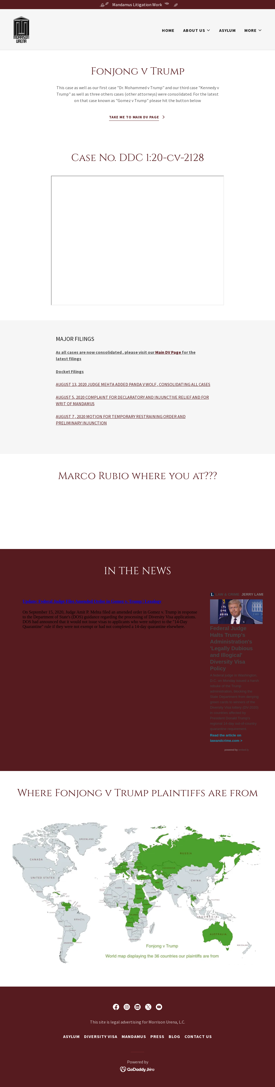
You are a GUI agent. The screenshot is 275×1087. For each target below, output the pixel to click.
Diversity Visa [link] (100, 1036)
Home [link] (168, 30)
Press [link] (157, 1036)
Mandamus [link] (134, 1036)
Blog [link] (174, 1036)
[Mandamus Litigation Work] (137, 4)
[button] (197, 30)
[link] (21, 29)
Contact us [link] (198, 1036)
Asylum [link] (227, 30)
